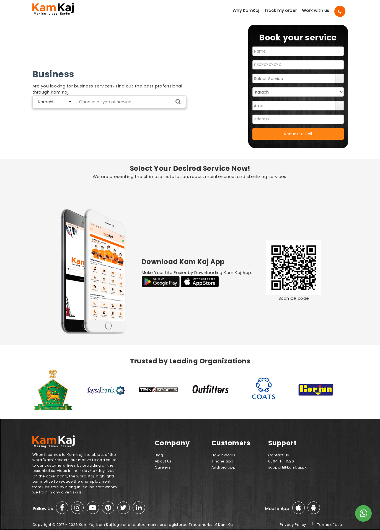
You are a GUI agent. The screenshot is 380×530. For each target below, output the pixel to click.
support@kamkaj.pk (287, 467)
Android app (223, 467)
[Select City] (53, 102)
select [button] (339, 78)
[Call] (339, 11)
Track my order (280, 10)
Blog (159, 455)
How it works (223, 455)
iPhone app (222, 461)
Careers (163, 467)
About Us (163, 461)
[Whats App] (363, 513)
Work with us (315, 10)
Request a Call (298, 134)
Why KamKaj (245, 10)
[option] (58, 389)
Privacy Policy (293, 524)
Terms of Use (329, 524)
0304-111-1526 (281, 461)
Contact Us (278, 455)
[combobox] (294, 78)
